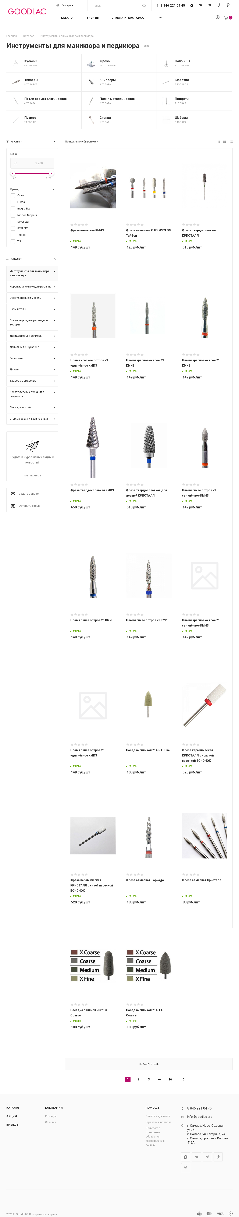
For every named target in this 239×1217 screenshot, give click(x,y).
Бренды (12, 1124)
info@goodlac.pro (199, 1117)
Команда (51, 1116)
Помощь (153, 1107)
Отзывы (50, 1122)
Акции (11, 1116)
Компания (54, 1107)
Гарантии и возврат (158, 1122)
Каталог (13, 1107)
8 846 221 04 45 (173, 5)
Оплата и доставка (158, 1116)
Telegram (209, 5)
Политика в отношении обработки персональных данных (155, 1136)
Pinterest (228, 5)
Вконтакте (200, 5)
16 (170, 1079)
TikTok (219, 5)
